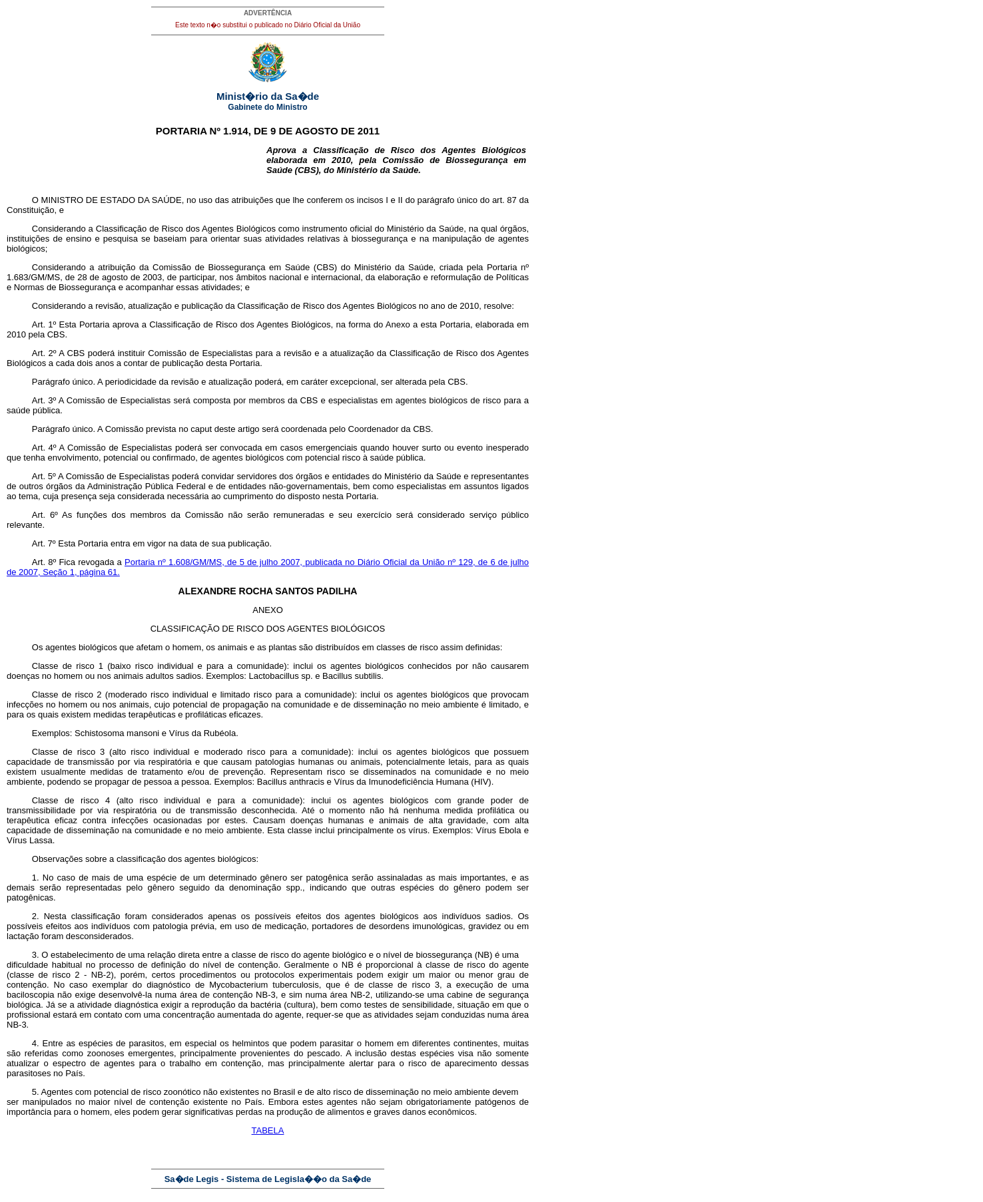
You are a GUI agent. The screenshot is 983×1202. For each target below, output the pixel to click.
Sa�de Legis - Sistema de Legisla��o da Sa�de (268, 1179)
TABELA (268, 1130)
